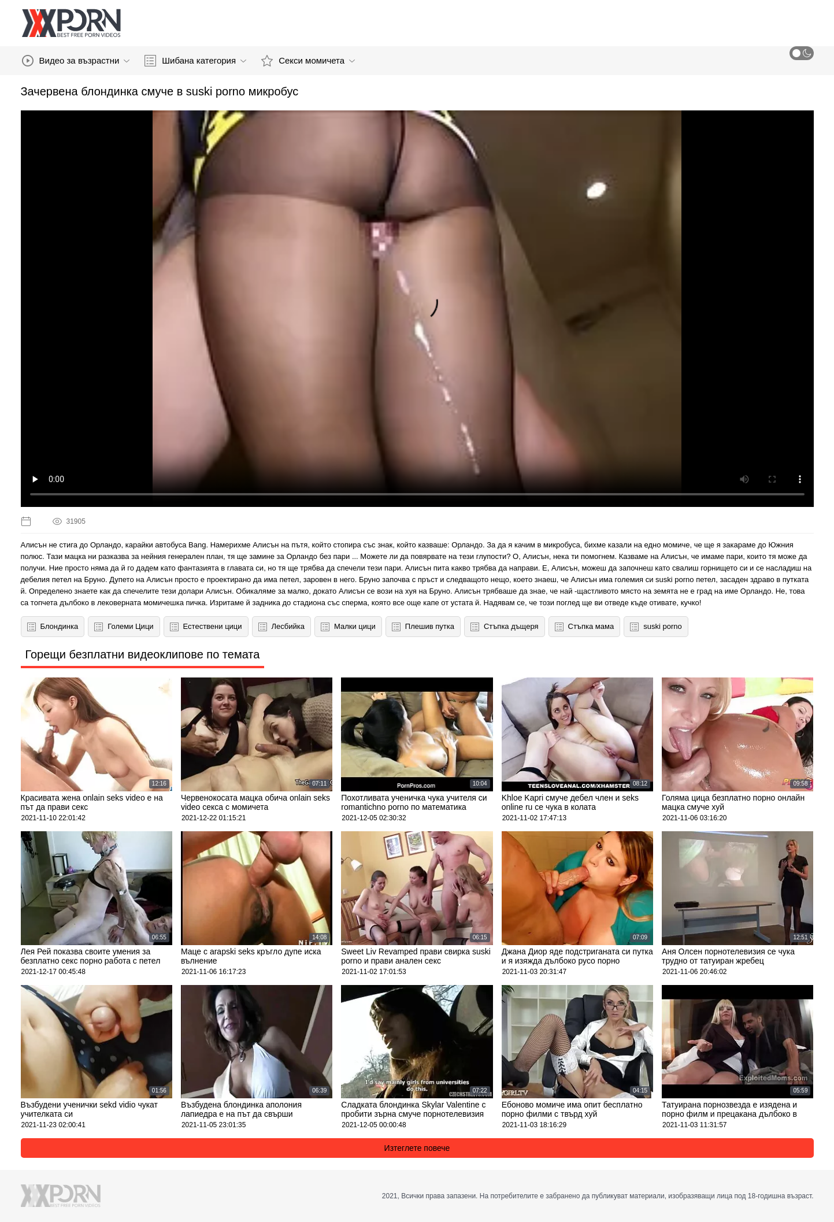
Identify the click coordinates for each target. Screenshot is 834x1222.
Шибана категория (195, 60)
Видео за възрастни (76, 60)
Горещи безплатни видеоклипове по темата (142, 654)
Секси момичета (308, 60)
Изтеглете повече (417, 1148)
